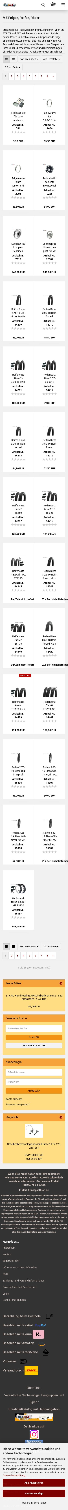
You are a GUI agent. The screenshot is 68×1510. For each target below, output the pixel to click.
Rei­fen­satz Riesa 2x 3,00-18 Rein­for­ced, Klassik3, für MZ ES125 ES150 (18, 378)
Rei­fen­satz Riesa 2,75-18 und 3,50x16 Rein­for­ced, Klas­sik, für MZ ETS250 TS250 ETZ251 (49, 509)
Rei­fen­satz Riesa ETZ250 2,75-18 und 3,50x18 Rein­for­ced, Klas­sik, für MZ (18, 705)
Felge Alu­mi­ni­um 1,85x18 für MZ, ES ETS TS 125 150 (18, 182)
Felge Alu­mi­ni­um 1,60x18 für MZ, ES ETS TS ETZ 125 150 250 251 (50, 116)
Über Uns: (34, 1388)
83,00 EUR (34, 1006)
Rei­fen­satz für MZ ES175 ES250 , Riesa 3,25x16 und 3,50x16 (18, 640)
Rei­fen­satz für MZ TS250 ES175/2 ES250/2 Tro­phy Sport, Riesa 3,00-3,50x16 (18, 509)
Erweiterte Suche (34, 1045)
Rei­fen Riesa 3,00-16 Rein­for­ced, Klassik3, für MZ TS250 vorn (18, 444)
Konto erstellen (14, 1099)
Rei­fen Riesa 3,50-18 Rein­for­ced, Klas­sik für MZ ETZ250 (49, 640)
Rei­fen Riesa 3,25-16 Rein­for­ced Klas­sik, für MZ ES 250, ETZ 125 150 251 (49, 574)
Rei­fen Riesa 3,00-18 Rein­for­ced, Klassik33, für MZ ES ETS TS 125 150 (49, 313)
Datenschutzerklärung (14, 1475)
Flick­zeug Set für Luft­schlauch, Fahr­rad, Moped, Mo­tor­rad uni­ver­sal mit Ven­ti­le (18, 116)
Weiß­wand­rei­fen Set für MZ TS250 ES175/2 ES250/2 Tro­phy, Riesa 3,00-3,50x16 (18, 902)
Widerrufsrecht (11, 1260)
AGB (5, 1273)
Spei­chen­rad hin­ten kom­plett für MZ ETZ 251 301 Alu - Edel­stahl (50, 247)
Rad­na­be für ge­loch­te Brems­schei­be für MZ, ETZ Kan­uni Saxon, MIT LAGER (49, 182)
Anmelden (34, 1091)
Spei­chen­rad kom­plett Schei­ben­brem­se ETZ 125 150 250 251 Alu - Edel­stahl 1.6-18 (18, 247)
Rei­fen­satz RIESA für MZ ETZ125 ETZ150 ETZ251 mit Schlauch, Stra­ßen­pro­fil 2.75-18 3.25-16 (18, 574)
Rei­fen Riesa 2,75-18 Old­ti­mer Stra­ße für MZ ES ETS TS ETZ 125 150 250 (18, 313)
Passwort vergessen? (18, 1104)
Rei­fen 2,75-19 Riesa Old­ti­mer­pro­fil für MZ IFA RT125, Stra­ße (18, 771)
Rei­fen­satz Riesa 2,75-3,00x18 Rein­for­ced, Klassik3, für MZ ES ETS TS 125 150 (49, 378)
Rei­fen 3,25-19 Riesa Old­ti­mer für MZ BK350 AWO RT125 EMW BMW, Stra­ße (18, 836)
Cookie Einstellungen (14, 1299)
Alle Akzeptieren (34, 1482)
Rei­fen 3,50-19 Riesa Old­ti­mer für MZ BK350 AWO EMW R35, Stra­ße (49, 836)
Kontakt (7, 1254)
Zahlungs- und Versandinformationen (24, 1280)
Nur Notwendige (34, 1493)
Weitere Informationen (34, 1502)
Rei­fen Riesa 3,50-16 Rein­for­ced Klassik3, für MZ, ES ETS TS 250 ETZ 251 (49, 444)
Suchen (34, 1037)
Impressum (9, 1247)
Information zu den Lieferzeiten (20, 1267)
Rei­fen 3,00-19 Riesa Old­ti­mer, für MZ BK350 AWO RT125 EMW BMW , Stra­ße (49, 771)
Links (6, 1293)
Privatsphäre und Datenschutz (20, 1287)
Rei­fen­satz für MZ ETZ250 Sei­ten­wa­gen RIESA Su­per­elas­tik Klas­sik (49, 705)
